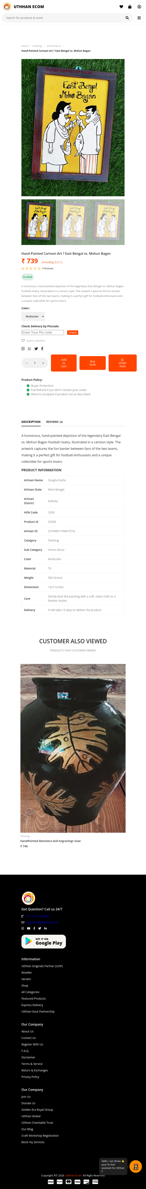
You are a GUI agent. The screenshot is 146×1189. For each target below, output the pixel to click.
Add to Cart (64, 363)
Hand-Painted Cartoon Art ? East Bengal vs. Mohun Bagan (56, 51)
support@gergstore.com (42, 922)
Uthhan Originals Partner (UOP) (42, 966)
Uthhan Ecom (73, 1175)
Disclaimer (28, 1057)
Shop (24, 985)
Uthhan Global (30, 1116)
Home (24, 46)
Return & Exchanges (34, 1070)
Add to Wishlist (36, 341)
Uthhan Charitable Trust (37, 1123)
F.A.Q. (25, 1051)
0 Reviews (47, 268)
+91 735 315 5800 (37, 916)
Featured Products (33, 998)
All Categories (30, 992)
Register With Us (32, 1044)
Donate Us (28, 1103)
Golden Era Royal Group (37, 1110)
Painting (37, 46)
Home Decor (54, 46)
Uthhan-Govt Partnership (38, 1011)
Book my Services (32, 1142)
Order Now (123, 363)
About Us (27, 1031)
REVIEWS (54, 422)
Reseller (26, 972)
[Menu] (139, 17)
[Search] (127, 18)
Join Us (26, 1097)
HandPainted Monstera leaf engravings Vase (50, 841)
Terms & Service (32, 1064)
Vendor (26, 979)
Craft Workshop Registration (40, 1135)
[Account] (139, 6)
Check (73, 332)
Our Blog (27, 1129)
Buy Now (93, 362)
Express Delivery (32, 1005)
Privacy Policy (30, 1077)
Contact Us (28, 1038)
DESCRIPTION (31, 422)
